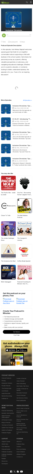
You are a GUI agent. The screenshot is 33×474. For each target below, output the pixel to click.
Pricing (3, 374)
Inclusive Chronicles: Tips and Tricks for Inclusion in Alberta (15, 30)
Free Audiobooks (21, 392)
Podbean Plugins (6, 424)
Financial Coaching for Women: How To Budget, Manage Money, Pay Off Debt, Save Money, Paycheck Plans (24, 280)
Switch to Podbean (6, 422)
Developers (5, 454)
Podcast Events (6, 440)
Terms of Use (24, 465)
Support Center (6, 432)
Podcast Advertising (7, 402)
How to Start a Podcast (22, 400)
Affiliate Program (21, 445)
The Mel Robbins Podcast (22, 214)
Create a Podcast (21, 370)
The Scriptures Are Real (8, 258)
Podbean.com (21, 470)
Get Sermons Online (22, 389)
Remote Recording (6, 389)
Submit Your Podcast (7, 419)
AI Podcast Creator (6, 411)
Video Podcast (20, 372)
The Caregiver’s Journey (24, 236)
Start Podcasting (21, 375)
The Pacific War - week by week (8, 191)
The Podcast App (6, 382)
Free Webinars (5, 437)
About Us (19, 432)
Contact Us (19, 447)
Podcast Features (6, 372)
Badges (4, 449)
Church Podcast (21, 387)
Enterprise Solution (6, 377)
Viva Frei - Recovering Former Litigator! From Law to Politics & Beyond (24, 191)
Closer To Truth (5, 213)
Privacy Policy (6, 465)
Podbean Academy (6, 442)
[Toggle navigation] (31, 2)
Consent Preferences (15, 468)
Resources (4, 452)
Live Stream (5, 384)
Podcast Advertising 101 (23, 424)
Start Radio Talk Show (22, 377)
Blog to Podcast (6, 414)
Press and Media (21, 440)
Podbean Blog (20, 435)
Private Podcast (6, 379)
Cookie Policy (15, 465)
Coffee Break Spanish (23, 258)
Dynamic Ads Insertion (7, 405)
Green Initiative (20, 442)
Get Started (16, 323)
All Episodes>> (28, 98)
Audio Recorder (6, 387)
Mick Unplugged (6, 279)
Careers (19, 437)
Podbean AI (5, 392)
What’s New (5, 435)
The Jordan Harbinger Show (7, 237)
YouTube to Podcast (7, 417)
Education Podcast (21, 384)
